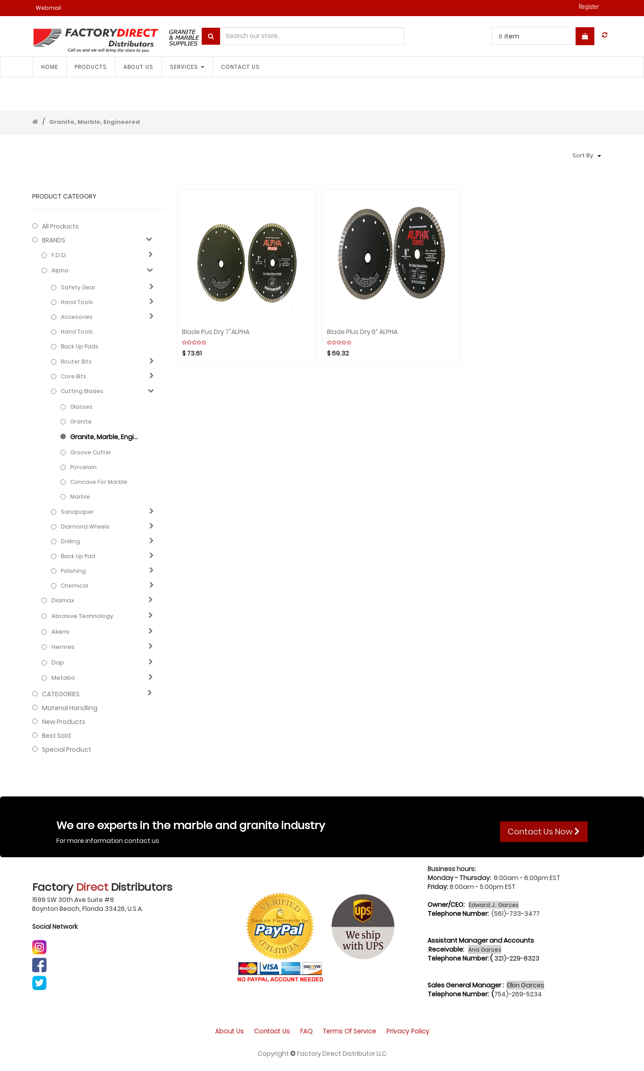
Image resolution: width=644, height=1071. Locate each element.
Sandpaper (77, 512)
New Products (63, 721)
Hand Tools (77, 302)
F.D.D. (59, 255)
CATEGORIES (61, 694)
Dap (57, 663)
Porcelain (83, 467)
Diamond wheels (85, 526)
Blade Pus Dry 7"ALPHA (216, 332)
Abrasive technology (82, 616)
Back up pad (78, 556)
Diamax (62, 601)
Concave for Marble (98, 482)
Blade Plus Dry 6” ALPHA (362, 332)
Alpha (59, 271)
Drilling (70, 541)
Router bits (76, 361)
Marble (80, 496)
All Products (60, 226)
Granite (81, 421)
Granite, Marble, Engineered (94, 122)
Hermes (63, 647)
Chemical (74, 585)
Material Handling (69, 707)
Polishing (73, 571)
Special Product (66, 749)
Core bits (73, 376)
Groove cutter (90, 452)
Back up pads (79, 346)
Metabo (63, 678)
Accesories (77, 317)
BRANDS (53, 240)
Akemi (60, 632)
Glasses (81, 407)
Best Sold (56, 735)
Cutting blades (82, 391)
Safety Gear (78, 287)
